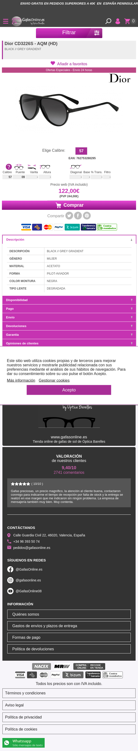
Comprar (69, 205)
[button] (69, 63)
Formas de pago (26, 637)
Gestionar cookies (54, 380)
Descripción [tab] (69, 239)
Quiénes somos (25, 614)
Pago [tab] (69, 308)
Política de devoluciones (33, 649)
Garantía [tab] (69, 334)
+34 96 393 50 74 (26, 541)
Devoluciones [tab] (69, 326)
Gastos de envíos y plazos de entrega (44, 626)
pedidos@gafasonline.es (31, 548)
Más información (21, 380)
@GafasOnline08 (29, 591)
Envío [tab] (69, 317)
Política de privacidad (23, 717)
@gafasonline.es (28, 580)
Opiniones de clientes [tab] (69, 343)
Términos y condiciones (25, 693)
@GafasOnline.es (29, 569)
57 (81, 151)
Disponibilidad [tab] (69, 300)
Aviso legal (14, 705)
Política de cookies (21, 729)
